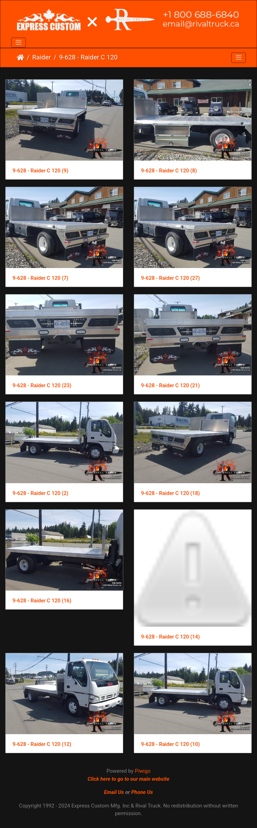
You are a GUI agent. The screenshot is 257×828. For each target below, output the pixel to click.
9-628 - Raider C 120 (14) (170, 637)
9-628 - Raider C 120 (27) (170, 278)
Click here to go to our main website (129, 779)
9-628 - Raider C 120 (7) (40, 278)
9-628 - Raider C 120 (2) (40, 493)
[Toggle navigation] (18, 43)
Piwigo (142, 771)
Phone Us (142, 792)
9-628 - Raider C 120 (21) (170, 385)
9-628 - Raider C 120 (88, 57)
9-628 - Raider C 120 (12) (42, 744)
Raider (41, 57)
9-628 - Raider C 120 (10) (170, 744)
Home (20, 57)
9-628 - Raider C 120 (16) (42, 601)
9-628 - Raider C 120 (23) (42, 385)
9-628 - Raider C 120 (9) (40, 171)
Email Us (114, 792)
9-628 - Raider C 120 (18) (170, 493)
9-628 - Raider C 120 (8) (169, 171)
